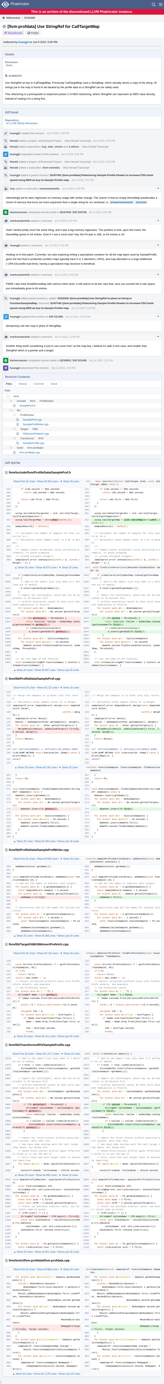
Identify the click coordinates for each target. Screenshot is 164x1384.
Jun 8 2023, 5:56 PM (58, 133)
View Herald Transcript (77, 140)
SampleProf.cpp (32, 419)
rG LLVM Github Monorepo (21, 123)
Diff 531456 (56, 316)
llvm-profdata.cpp (30, 452)
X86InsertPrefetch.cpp (36, 433)
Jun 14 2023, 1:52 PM (101, 360)
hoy (44, 146)
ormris (59, 146)
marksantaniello (49, 188)
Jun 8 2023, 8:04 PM (65, 220)
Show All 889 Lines (47, 1269)
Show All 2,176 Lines (45, 1373)
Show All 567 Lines (45, 670)
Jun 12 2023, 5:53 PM (56, 245)
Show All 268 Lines (45, 935)
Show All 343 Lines (47, 481)
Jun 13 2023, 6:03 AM (66, 274)
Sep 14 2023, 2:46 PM (63, 368)
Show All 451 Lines (45, 1251)
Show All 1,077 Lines (47, 1053)
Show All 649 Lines (47, 858)
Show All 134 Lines (46, 767)
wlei (50, 146)
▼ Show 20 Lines (69, 481)
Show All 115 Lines (47, 687)
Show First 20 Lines (24, 481)
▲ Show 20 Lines (24, 567)
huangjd (23, 42)
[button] (160, 4)
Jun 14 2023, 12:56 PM (67, 336)
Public (35, 33)
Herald (14, 140)
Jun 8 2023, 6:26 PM (73, 188)
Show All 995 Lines (46, 1175)
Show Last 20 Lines (68, 670)
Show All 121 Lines (45, 1036)
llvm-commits (51, 167)
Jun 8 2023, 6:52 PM (100, 212)
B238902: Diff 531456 (73, 360)
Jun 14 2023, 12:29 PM (78, 316)
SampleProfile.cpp (33, 443)
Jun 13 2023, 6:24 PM (83, 308)
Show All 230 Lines (45, 841)
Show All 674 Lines (46, 567)
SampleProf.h (28, 405)
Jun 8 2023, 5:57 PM (82, 180)
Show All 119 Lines (47, 953)
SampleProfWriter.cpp (35, 424)
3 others (74, 146)
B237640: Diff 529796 (73, 212)
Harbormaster (18, 212)
